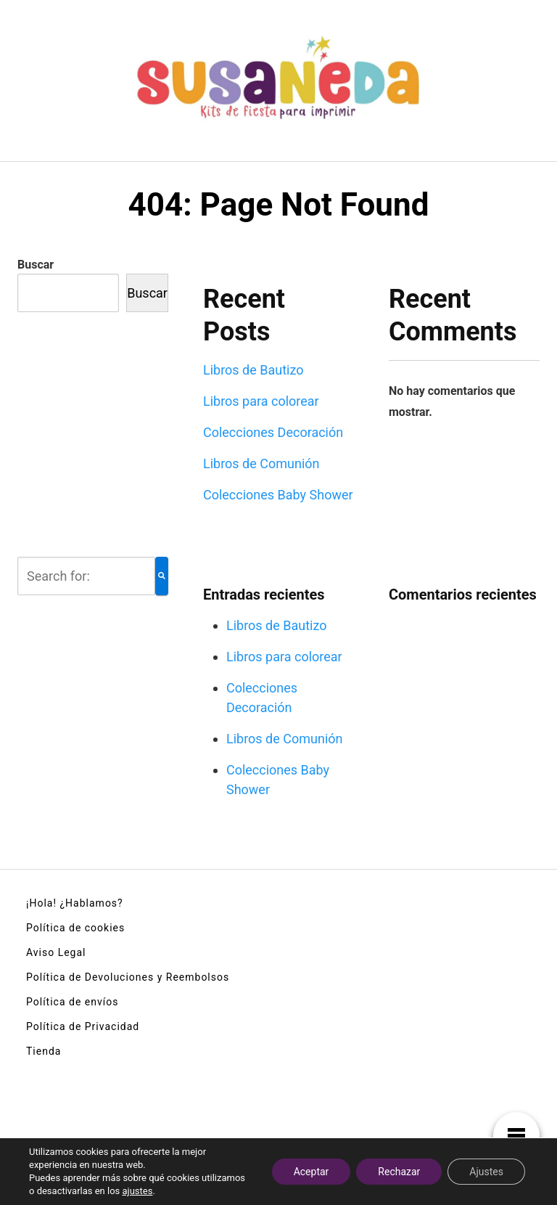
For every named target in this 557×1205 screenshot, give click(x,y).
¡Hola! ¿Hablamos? (74, 903)
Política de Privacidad (82, 1026)
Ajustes (486, 1171)
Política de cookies (75, 928)
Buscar (35, 264)
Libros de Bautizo (253, 369)
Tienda (43, 1051)
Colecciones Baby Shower (278, 494)
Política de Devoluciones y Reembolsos (127, 977)
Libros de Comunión (261, 463)
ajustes (138, 1190)
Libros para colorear (261, 401)
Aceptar (311, 1171)
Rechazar (399, 1171)
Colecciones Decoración (273, 432)
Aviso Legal (56, 952)
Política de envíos (72, 1002)
